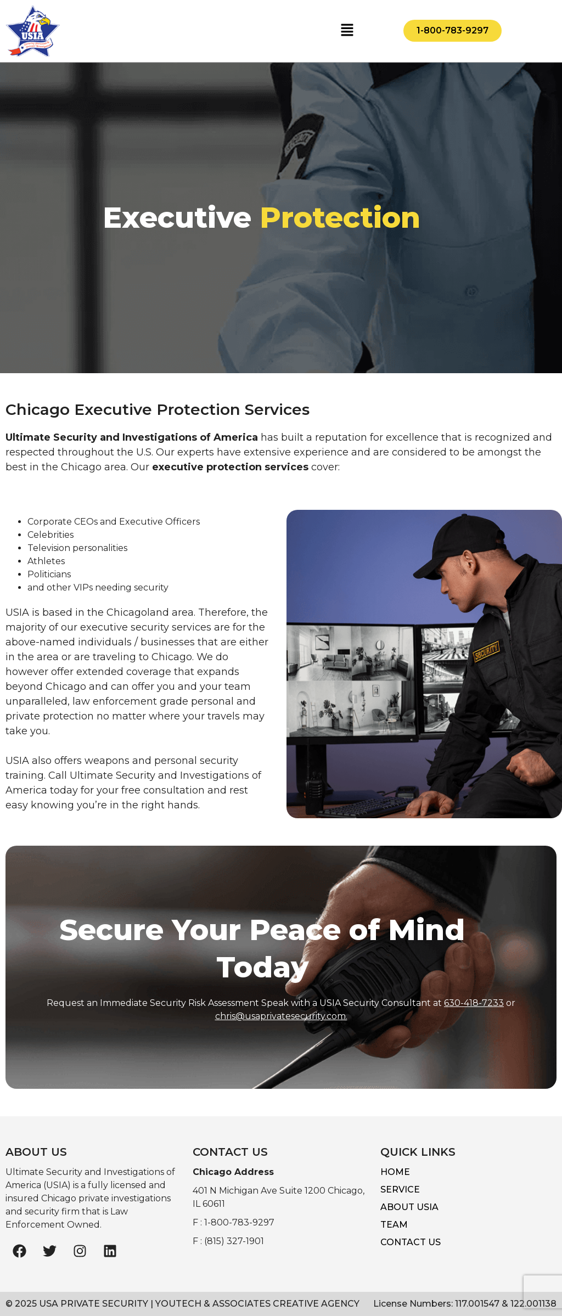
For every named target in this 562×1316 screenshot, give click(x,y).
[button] (347, 31)
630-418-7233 (474, 1003)
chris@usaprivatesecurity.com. (281, 1016)
